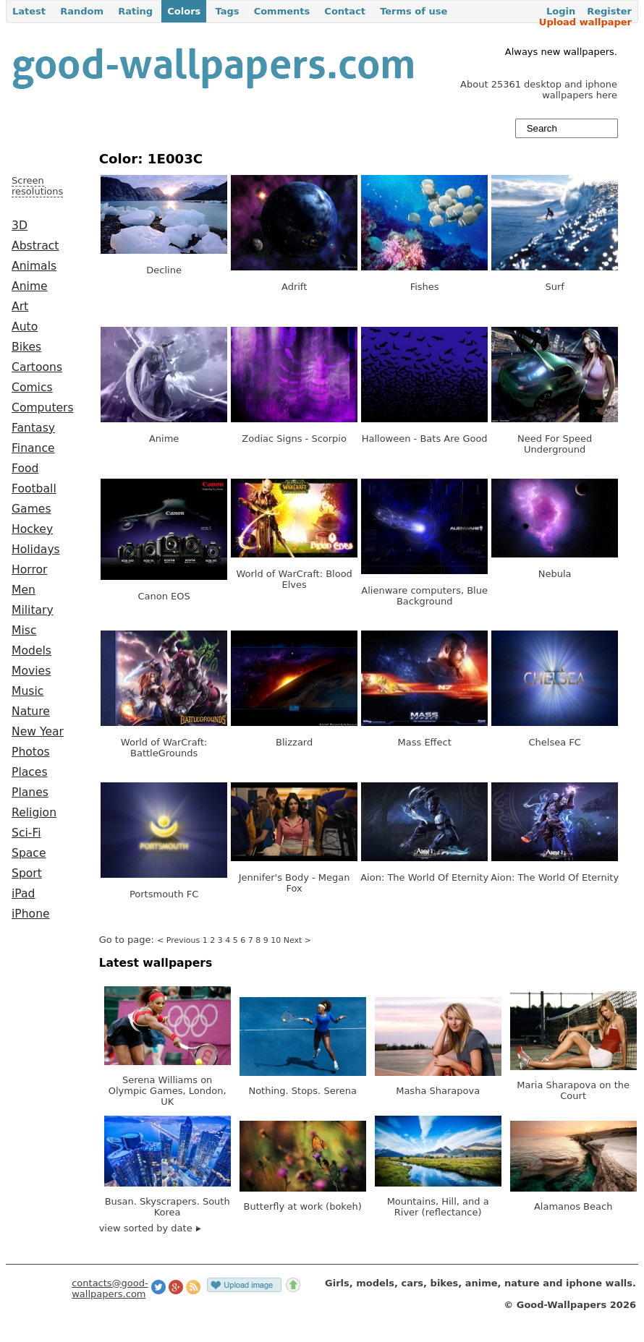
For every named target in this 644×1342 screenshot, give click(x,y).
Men (23, 590)
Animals (34, 266)
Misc (24, 630)
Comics (32, 387)
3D (19, 225)
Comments (282, 11)
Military (33, 610)
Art (20, 306)
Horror (29, 569)
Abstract (35, 245)
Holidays (36, 549)
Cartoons (37, 367)
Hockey (32, 529)
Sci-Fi (26, 832)
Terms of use (413, 11)
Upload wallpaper (585, 22)
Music (27, 691)
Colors (183, 11)
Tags (227, 11)
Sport (27, 873)
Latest (29, 11)
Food (25, 468)
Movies (31, 671)
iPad (23, 893)
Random (81, 11)
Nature (31, 711)
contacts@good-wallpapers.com (110, 1288)
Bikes (26, 347)
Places (30, 772)
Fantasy (33, 428)
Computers (43, 407)
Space (29, 853)
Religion (34, 812)
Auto (25, 326)
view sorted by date (150, 1228)
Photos (31, 751)
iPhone (31, 913)
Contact (344, 11)
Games (31, 509)
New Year (38, 731)
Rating (135, 11)
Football (34, 488)
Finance (33, 448)
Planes (30, 792)
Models (31, 650)
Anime (30, 286)
